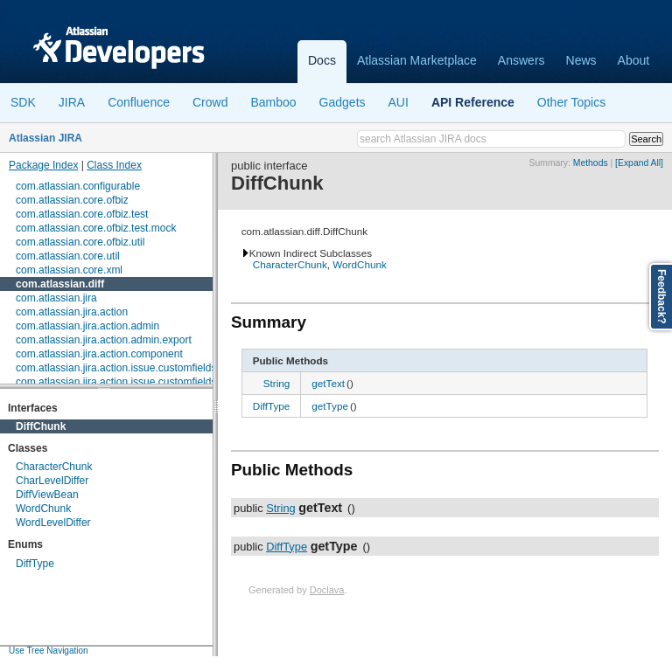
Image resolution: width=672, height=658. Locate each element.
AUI (398, 102)
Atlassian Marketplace (417, 60)
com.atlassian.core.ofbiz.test (82, 214)
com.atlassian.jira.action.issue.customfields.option (132, 382)
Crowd (210, 102)
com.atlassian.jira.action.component (99, 354)
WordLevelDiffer (53, 522)
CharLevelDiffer (52, 480)
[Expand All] (639, 163)
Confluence (139, 102)
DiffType (35, 564)
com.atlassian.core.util (68, 256)
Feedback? (661, 296)
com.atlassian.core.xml (69, 270)
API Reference (472, 102)
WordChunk (43, 508)
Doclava (327, 590)
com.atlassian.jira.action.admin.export (104, 340)
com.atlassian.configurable (78, 186)
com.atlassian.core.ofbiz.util (80, 242)
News (581, 60)
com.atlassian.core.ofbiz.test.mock (96, 228)
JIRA (72, 102)
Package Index (43, 165)
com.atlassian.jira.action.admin (87, 326)
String (276, 383)
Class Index (114, 165)
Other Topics (571, 102)
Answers (521, 60)
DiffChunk (41, 426)
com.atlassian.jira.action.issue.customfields (116, 368)
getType (330, 406)
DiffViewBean (47, 494)
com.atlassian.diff (60, 284)
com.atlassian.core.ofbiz (72, 200)
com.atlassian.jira (56, 298)
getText (328, 383)
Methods (590, 163)
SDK (23, 102)
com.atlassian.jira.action (72, 312)
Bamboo (273, 102)
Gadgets (342, 102)
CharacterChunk (54, 467)
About (634, 60)
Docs (322, 60)
